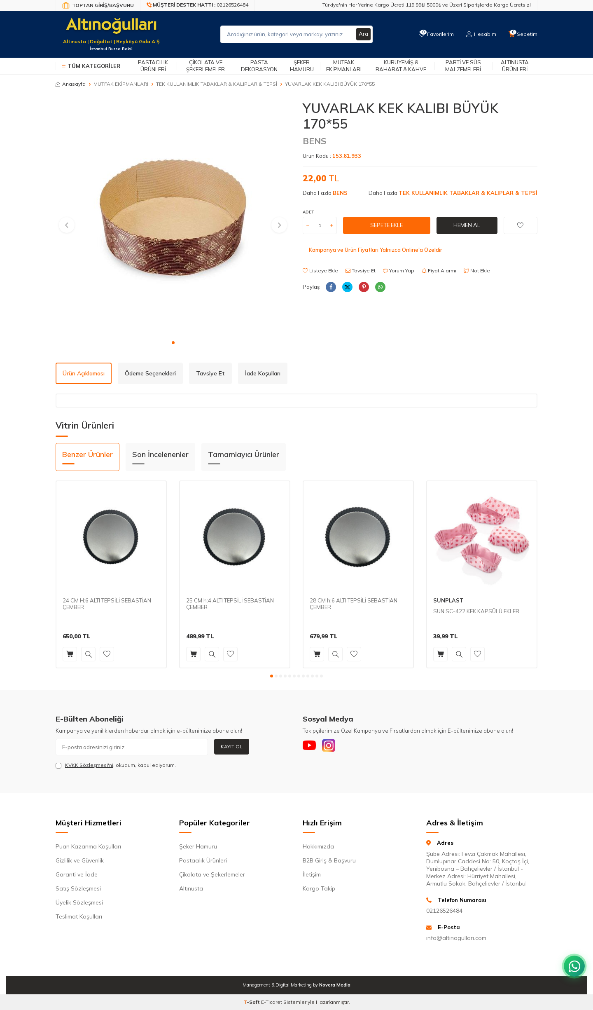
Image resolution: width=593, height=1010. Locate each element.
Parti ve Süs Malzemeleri (463, 66)
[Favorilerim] (434, 34)
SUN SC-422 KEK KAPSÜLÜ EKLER (476, 611)
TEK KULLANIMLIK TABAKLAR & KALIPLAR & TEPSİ (216, 84)
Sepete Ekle (386, 225)
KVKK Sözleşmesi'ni (89, 765)
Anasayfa (71, 84)
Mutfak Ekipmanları (344, 66)
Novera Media (334, 985)
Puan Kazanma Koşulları (88, 846)
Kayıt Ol (232, 746)
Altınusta (191, 888)
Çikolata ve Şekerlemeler (205, 66)
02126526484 (444, 910)
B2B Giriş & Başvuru (329, 860)
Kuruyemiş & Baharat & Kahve (401, 66)
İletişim (312, 874)
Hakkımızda (318, 846)
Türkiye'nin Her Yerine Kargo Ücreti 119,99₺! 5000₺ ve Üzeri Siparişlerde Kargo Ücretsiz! (426, 5)
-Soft (252, 1002)
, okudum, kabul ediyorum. (116, 765)
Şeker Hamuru (302, 66)
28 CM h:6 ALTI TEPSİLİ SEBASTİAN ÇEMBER (353, 604)
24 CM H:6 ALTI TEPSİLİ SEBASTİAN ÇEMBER (107, 604)
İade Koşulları (262, 373)
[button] (173, 342)
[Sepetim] (522, 34)
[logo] (111, 29)
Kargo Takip (319, 888)
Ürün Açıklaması (84, 373)
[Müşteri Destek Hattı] (197, 5)
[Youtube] (311, 747)
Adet (308, 212)
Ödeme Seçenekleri (150, 373)
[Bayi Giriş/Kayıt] (98, 5)
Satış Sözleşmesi (78, 888)
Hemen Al (467, 225)
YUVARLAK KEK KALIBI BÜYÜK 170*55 (330, 84)
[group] (173, 217)
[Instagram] (333, 747)
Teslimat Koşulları (79, 916)
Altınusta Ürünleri (515, 66)
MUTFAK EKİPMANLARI (120, 84)
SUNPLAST (448, 600)
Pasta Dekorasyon (259, 66)
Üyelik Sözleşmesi (79, 902)
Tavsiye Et (361, 270)
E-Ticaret (271, 1002)
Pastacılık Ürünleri (153, 66)
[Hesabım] (480, 34)
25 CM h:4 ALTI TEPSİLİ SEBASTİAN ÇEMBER (230, 604)
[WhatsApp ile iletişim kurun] (572, 960)
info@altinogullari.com (456, 938)
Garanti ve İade (77, 874)
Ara (363, 34)
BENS (315, 141)
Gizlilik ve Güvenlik (80, 860)
